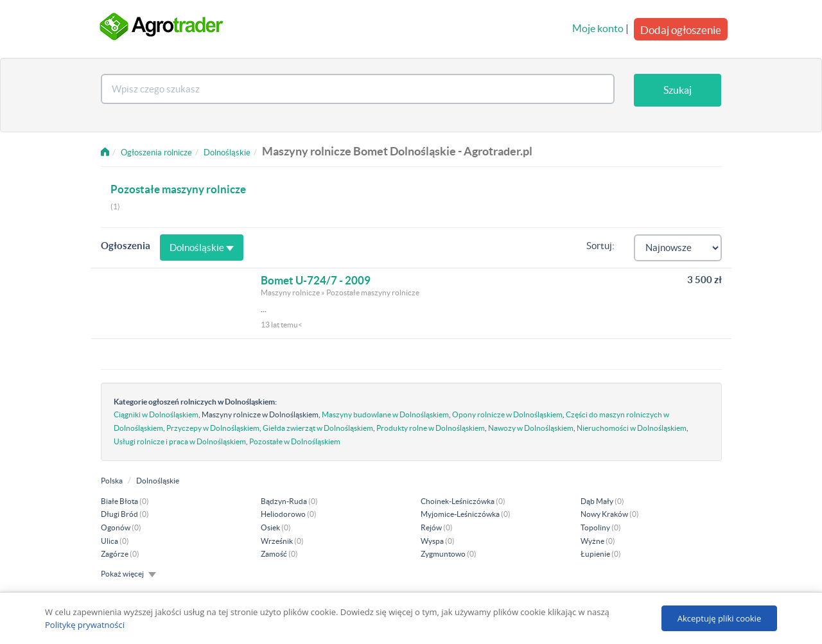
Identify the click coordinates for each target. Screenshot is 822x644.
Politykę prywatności (85, 625)
